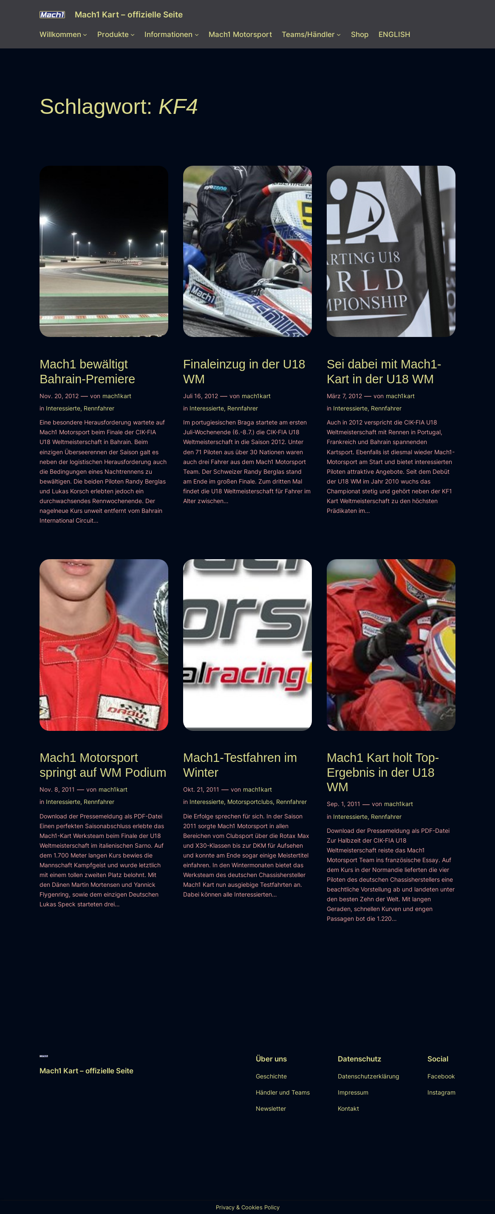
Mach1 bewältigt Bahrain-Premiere (87, 371)
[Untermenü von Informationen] (197, 34)
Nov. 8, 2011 (57, 789)
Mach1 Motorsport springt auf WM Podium (103, 765)
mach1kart (116, 395)
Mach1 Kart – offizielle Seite (129, 14)
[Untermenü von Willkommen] (85, 34)
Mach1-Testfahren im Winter (240, 765)
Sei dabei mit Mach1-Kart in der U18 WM (384, 371)
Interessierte (63, 408)
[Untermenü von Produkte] (132, 34)
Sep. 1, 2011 (343, 803)
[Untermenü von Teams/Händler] (339, 34)
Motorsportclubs (250, 801)
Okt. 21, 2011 (201, 789)
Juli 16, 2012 (200, 395)
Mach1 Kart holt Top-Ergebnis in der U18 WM (383, 772)
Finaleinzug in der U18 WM (244, 371)
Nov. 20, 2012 (59, 395)
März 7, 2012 (344, 395)
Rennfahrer (99, 408)
